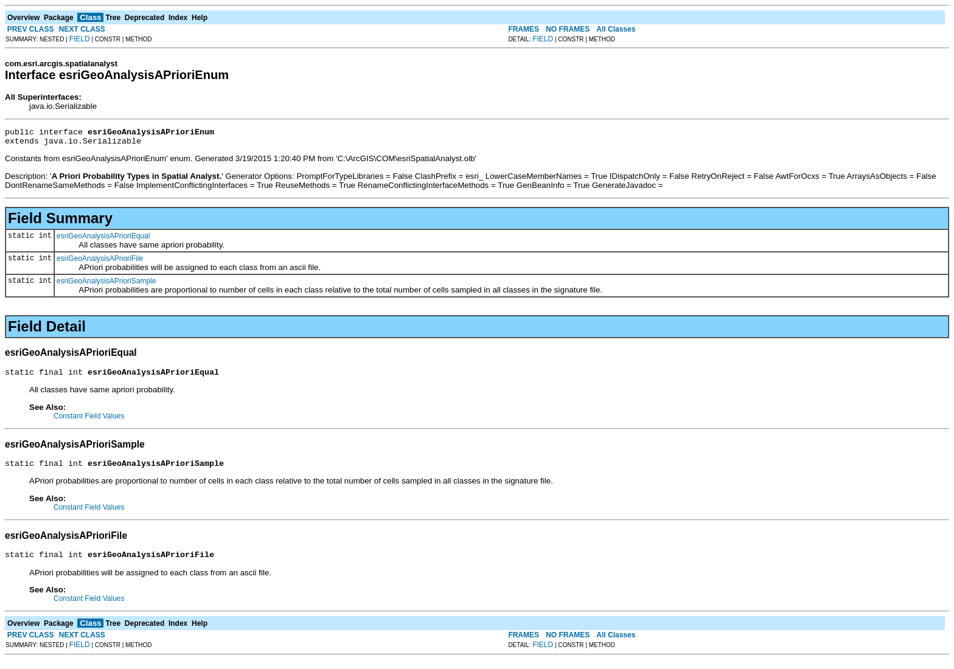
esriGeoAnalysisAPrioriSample (106, 284)
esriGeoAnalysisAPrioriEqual (103, 239)
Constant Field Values (89, 421)
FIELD (79, 39)
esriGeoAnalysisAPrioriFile (100, 262)
